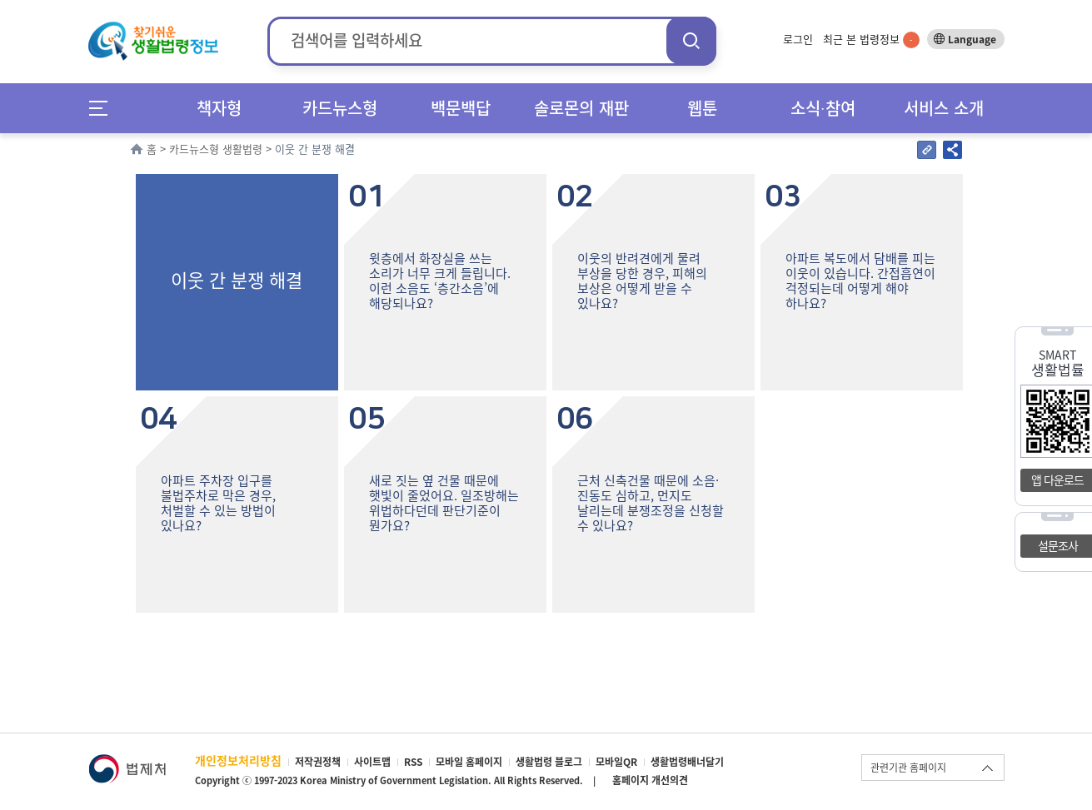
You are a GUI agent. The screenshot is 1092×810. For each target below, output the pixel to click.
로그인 (798, 39)
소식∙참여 (822, 108)
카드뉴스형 (339, 108)
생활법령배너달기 (687, 761)
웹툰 (702, 108)
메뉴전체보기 (103, 107)
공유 (952, 150)
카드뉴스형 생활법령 (215, 149)
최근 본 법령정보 (871, 39)
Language (972, 39)
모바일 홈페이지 (469, 761)
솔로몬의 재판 (581, 108)
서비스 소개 (944, 108)
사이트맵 (372, 761)
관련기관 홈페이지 (908, 767)
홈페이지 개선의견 (650, 780)
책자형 (219, 108)
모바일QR (616, 761)
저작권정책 (318, 761)
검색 (691, 40)
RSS (413, 761)
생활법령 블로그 (549, 761)
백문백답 (461, 108)
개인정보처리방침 (238, 760)
